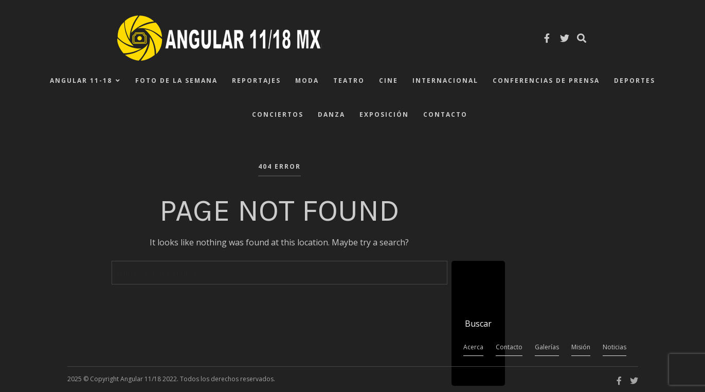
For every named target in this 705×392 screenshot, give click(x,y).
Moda (307, 80)
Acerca (473, 347)
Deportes (634, 80)
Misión (580, 347)
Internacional (445, 80)
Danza (331, 114)
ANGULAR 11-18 (81, 80)
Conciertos (277, 114)
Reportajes (256, 80)
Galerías (547, 347)
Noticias (614, 347)
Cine (388, 80)
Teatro (349, 80)
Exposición (384, 114)
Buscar (478, 323)
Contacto (445, 114)
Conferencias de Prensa (546, 80)
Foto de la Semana (176, 80)
